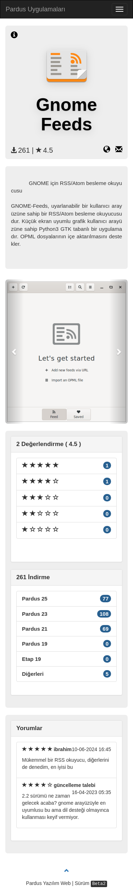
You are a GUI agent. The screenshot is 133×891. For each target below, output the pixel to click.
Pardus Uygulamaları (35, 9)
